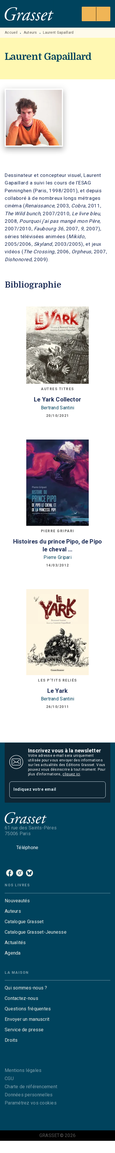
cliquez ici (71, 774)
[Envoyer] (99, 790)
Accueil (11, 33)
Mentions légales (23, 1070)
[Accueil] (29, 14)
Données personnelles (29, 1095)
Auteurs (30, 33)
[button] (57, 901)
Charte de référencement (31, 1086)
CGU (9, 1078)
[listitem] (10, 873)
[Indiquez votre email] (50, 789)
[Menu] (96, 14)
